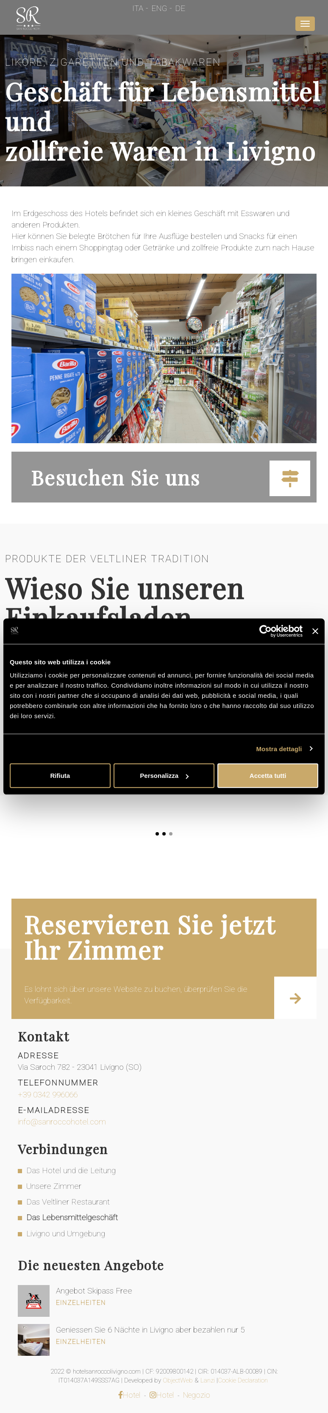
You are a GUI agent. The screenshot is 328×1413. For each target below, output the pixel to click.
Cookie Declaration (244, 1380)
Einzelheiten (81, 1303)
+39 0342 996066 (48, 1094)
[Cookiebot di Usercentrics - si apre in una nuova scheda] (265, 631)
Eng (159, 8)
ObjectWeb (179, 1380)
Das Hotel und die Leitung (71, 1170)
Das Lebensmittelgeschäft (72, 1217)
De (180, 8)
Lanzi (208, 1380)
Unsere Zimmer (53, 1186)
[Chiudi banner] (315, 631)
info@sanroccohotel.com (62, 1122)
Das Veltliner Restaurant (68, 1202)
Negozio (196, 1395)
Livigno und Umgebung (65, 1233)
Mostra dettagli (279, 748)
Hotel (129, 1395)
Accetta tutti (268, 775)
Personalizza (164, 775)
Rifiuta (60, 775)
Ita (137, 8)
